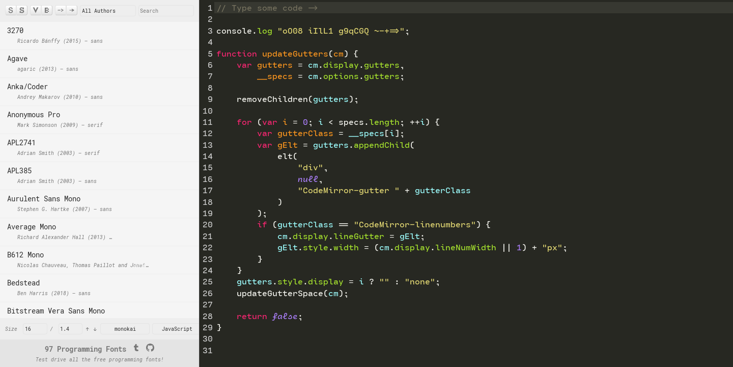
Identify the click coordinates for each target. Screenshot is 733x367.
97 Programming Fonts (85, 349)
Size (11, 328)
